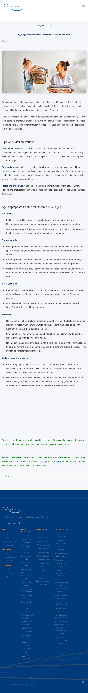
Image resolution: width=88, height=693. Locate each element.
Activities (47, 25)
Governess (43, 537)
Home (9, 534)
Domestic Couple (43, 556)
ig (14, 523)
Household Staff (43, 560)
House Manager (43, 552)
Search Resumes (9, 557)
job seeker (19, 440)
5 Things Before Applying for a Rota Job (61, 582)
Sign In (9, 561)
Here (59, 461)
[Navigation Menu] (83, 6)
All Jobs (26, 536)
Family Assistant (43, 563)
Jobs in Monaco (26, 632)
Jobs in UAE (26, 642)
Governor (43, 585)
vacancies (55, 444)
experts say (7, 171)
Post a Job (9, 553)
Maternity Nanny (43, 545)
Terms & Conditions (10, 541)
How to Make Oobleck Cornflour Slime (61, 640)
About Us (9, 537)
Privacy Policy (9, 545)
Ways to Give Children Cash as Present (61, 631)
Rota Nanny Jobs (26, 553)
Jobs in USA (26, 652)
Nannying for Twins (61, 560)
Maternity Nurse (43, 541)
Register (9, 569)
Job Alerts (9, 573)
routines (43, 461)
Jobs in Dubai (26, 628)
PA (43, 571)
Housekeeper (43, 549)
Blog (39, 25)
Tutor (43, 575)
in (9, 523)
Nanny (43, 534)
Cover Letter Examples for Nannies (61, 573)
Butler (43, 567)
